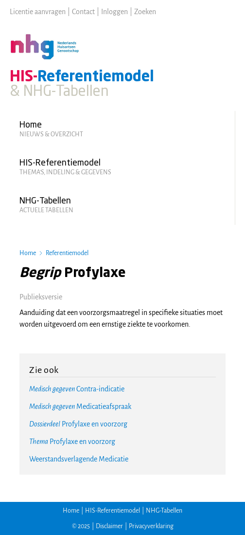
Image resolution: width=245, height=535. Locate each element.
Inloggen (114, 12)
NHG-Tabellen (164, 510)
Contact (83, 12)
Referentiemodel (67, 253)
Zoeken (145, 12)
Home (27, 253)
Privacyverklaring (151, 526)
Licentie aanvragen (38, 12)
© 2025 (81, 526)
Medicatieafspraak (80, 406)
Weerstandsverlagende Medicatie (78, 459)
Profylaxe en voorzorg (78, 424)
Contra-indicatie (76, 389)
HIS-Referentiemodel (112, 510)
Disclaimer (109, 526)
